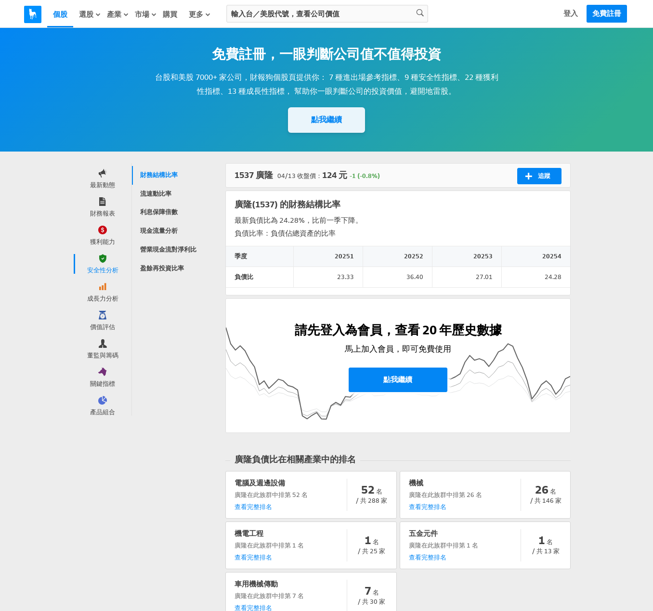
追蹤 (537, 176)
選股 (90, 14)
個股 (60, 14)
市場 (146, 14)
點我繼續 (326, 119)
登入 (570, 13)
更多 (200, 14)
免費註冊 (606, 13)
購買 (170, 14)
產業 (118, 14)
